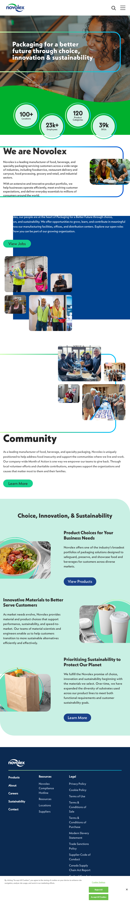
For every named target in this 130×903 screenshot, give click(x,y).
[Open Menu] (122, 7)
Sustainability (16, 801)
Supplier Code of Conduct (80, 857)
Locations (45, 805)
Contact (13, 809)
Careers (13, 793)
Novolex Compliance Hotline (46, 788)
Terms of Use (77, 796)
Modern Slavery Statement (79, 835)
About (12, 785)
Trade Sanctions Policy (79, 846)
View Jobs (17, 243)
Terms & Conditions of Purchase (77, 822)
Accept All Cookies (98, 897)
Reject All (98, 889)
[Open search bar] (113, 7)
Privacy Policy (77, 784)
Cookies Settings (98, 882)
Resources (45, 799)
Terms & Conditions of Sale (77, 806)
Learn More (18, 483)
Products (14, 777)
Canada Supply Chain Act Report (79, 867)
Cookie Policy (77, 790)
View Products (80, 581)
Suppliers (45, 811)
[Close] (127, 889)
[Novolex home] (16, 763)
